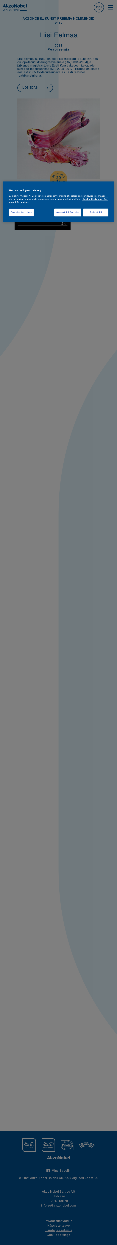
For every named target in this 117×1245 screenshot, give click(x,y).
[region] (58, 202)
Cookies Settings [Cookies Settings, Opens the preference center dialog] (21, 212)
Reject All (96, 212)
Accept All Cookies (67, 212)
